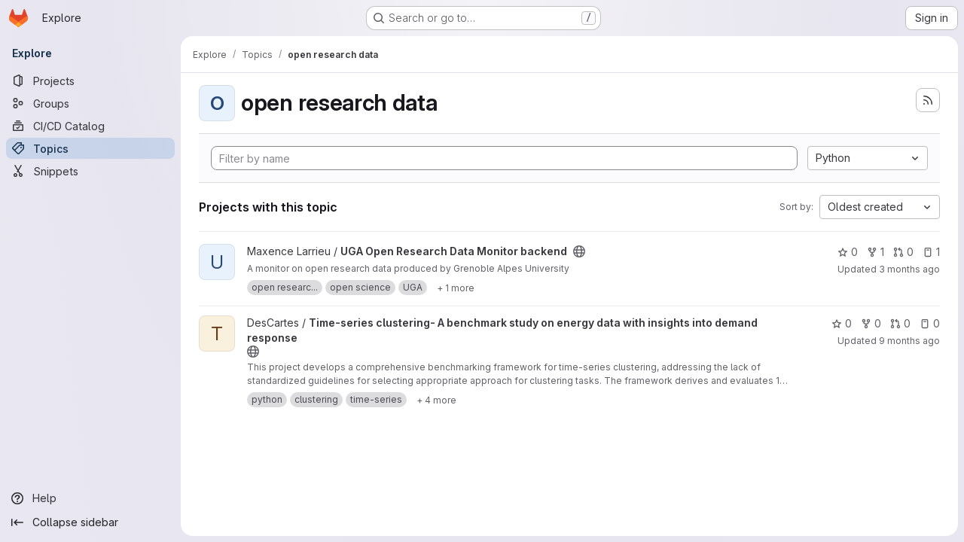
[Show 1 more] (455, 288)
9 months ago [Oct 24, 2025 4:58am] (909, 340)
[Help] (90, 498)
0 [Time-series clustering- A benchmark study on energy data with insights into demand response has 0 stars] (841, 323)
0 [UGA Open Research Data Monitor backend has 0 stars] (847, 251)
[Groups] (90, 103)
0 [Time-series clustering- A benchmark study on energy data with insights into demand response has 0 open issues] (930, 323)
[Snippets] (90, 170)
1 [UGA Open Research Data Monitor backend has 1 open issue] (931, 251)
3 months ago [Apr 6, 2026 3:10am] (909, 269)
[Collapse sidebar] (90, 522)
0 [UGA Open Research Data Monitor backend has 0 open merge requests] (903, 251)
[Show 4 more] (436, 400)
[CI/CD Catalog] (90, 125)
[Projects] (90, 80)
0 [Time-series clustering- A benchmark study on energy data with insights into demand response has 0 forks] (871, 323)
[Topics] (90, 148)
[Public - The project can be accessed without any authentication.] (579, 251)
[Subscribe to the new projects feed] (928, 100)
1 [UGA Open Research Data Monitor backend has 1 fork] (875, 251)
